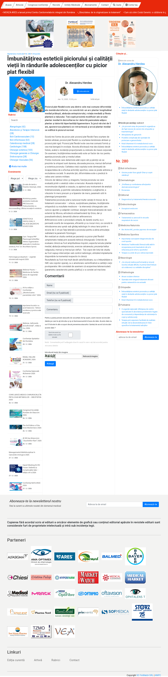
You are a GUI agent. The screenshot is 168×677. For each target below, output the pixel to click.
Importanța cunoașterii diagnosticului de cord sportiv (138, 240)
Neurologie (125, 258)
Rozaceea (126, 190)
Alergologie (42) (17, 126)
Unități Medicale (98, 5)
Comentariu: (52, 309)
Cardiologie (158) (18, 146)
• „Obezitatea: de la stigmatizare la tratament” (99, 12)
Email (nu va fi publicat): (58, 293)
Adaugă (50, 363)
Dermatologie (126, 180)
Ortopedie (36, 54)
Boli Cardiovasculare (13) (22, 136)
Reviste (81, 5)
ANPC (158, 675)
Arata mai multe (18, 166)
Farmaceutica (126, 213)
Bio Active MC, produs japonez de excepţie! (139, 230)
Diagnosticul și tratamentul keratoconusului (139, 199)
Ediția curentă (16, 660)
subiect (140, 123)
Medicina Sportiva (128, 234)
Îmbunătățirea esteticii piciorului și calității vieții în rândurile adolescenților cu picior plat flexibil (139, 294)
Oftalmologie (126, 272)
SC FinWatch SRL (145, 675)
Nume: (50, 285)
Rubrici (55, 660)
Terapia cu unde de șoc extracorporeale (137, 253)
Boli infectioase (127, 168)
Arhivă (38, 660)
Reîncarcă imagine (90, 356)
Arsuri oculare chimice (130, 276)
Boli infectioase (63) (20, 140)
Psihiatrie (124, 305)
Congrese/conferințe (63, 5)
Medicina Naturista (129, 225)
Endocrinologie (127, 204)
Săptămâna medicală (15, 54)
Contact (130, 5)
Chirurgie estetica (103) (21, 150)
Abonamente (116, 5)
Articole (45, 5)
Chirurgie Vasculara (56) (21, 160)
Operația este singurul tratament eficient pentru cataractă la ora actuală (137, 281)
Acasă (34, 5)
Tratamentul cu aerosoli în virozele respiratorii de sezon (135, 219)
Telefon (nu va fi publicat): (59, 300)
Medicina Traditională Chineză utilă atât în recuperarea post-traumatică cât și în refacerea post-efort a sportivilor (138, 247)
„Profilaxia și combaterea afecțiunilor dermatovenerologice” (136, 185)
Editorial (123, 195)
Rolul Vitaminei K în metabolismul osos (137, 300)
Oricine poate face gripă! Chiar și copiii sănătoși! (137, 173)
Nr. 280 (28, 54)
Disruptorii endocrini (130, 208)
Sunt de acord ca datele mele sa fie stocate (63, 335)
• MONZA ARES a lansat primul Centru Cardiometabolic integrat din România (38, 12)
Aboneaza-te (151, 337)
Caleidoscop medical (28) (22, 143)
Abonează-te (150, 504)
